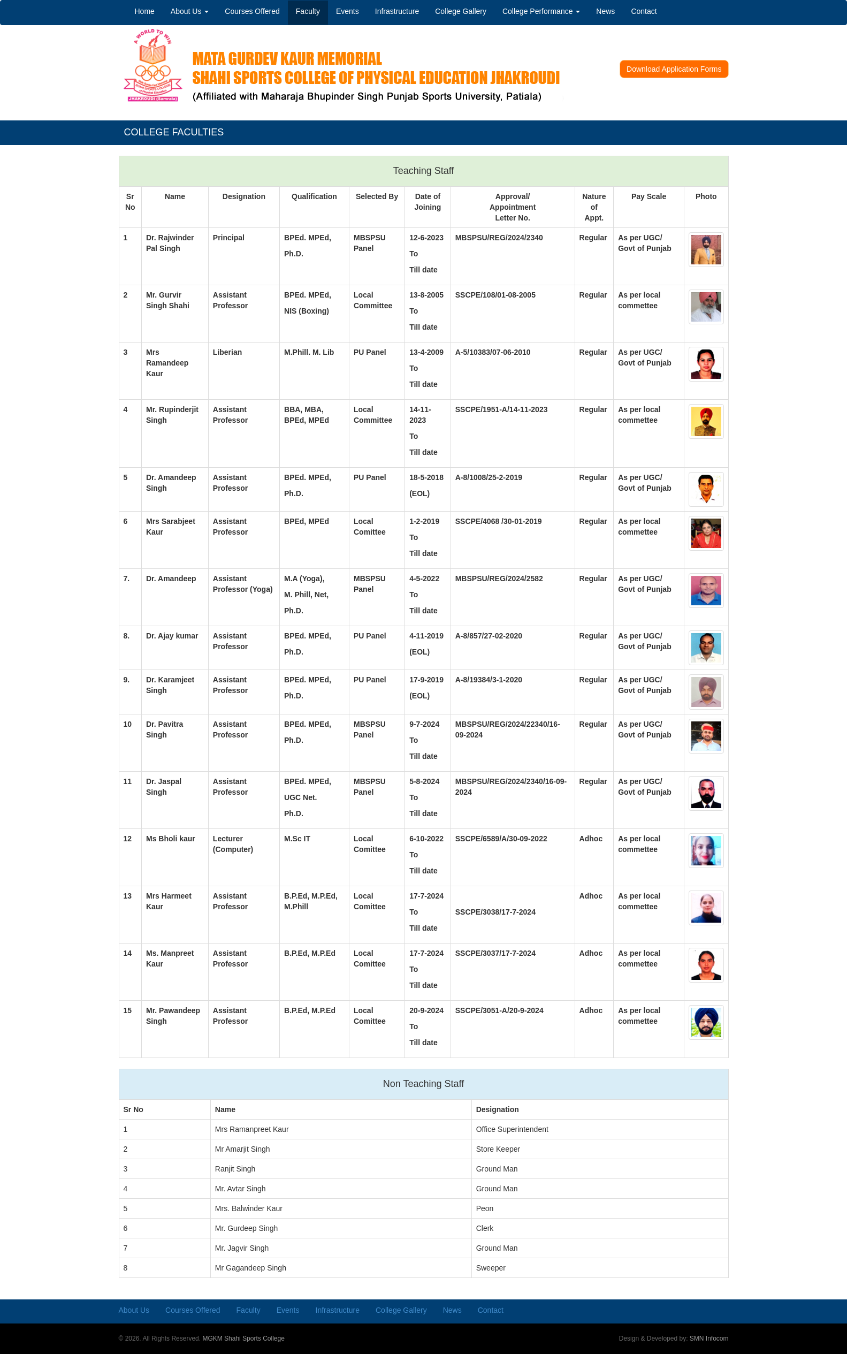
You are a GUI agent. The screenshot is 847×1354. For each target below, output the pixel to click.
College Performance (541, 11)
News (605, 11)
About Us (190, 11)
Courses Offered (252, 11)
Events (347, 11)
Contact (644, 11)
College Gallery (460, 11)
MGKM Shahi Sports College (243, 1338)
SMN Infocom (709, 1338)
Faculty (308, 11)
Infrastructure (397, 11)
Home (145, 11)
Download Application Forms (674, 69)
